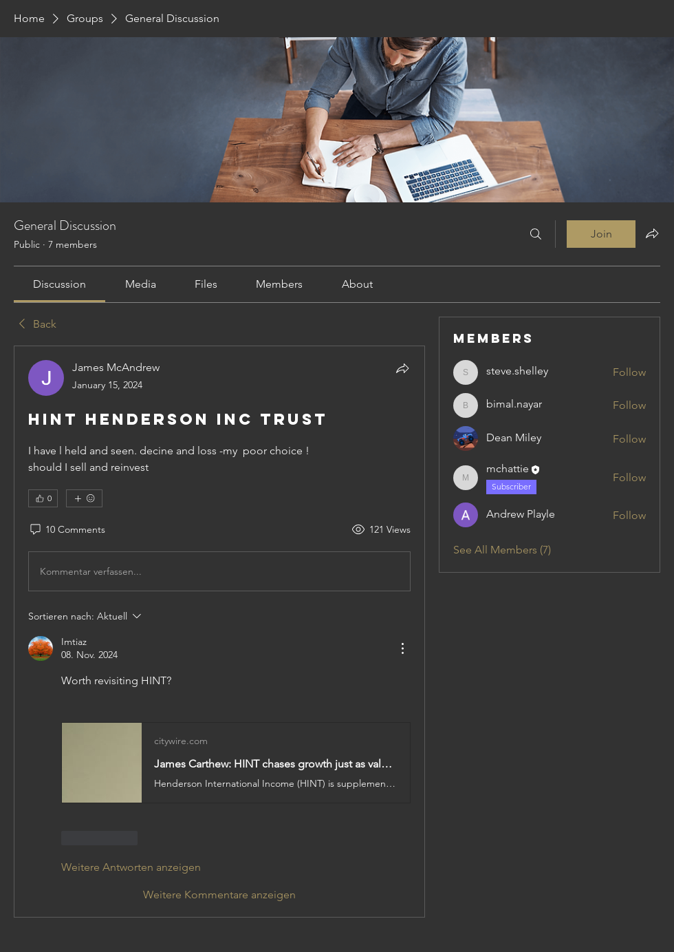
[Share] (402, 368)
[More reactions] (84, 498)
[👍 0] (43, 498)
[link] (59, 283)
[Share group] (652, 233)
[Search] (536, 234)
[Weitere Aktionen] (402, 648)
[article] (219, 631)
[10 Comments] (66, 530)
